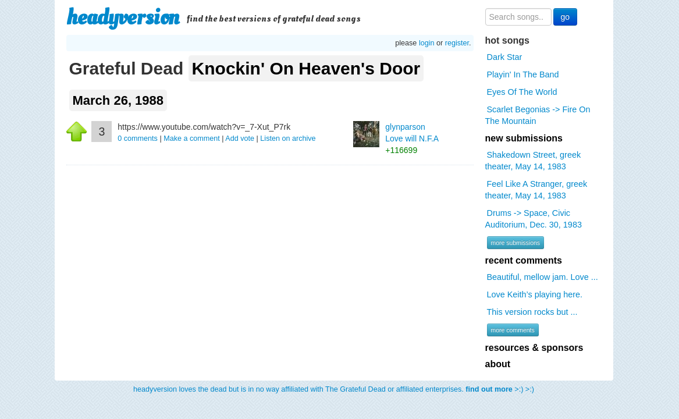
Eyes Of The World (522, 92)
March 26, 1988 (118, 100)
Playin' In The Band (523, 74)
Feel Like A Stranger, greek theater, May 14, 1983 (536, 189)
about (498, 364)
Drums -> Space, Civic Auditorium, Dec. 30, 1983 (533, 218)
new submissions (524, 138)
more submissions (516, 242)
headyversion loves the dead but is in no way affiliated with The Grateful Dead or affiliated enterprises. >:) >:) (333, 389)
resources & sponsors (534, 348)
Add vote (239, 138)
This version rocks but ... (532, 312)
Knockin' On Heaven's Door (306, 68)
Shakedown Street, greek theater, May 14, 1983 (533, 160)
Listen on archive (287, 138)
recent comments (524, 260)
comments (138, 138)
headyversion (122, 17)
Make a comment (191, 138)
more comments (513, 329)
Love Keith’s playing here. (535, 294)
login (427, 43)
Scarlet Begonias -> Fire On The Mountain (538, 115)
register (457, 43)
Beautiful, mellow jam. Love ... (542, 277)
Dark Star (504, 57)
